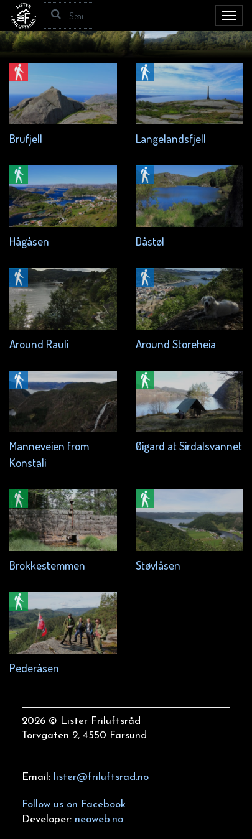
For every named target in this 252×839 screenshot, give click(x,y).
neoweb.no (99, 819)
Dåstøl (150, 241)
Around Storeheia (176, 343)
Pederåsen (34, 668)
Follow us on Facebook (74, 804)
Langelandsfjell (171, 138)
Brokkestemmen (47, 565)
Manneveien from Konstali (49, 453)
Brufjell (25, 138)
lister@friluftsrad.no (101, 777)
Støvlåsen (158, 565)
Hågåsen (29, 241)
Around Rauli (38, 343)
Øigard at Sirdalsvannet (189, 445)
